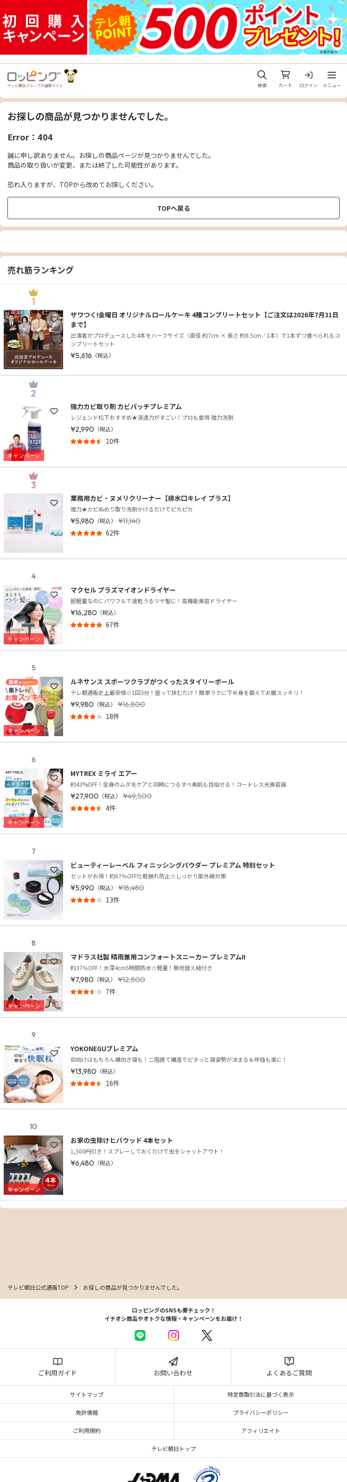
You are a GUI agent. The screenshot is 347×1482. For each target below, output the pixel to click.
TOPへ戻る (173, 208)
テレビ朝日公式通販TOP (38, 1287)
